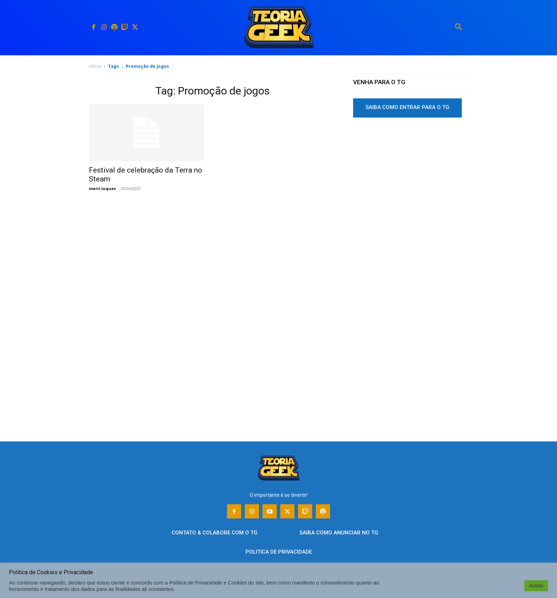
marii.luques (102, 188)
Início (95, 66)
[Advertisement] (410, 177)
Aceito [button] (536, 585)
